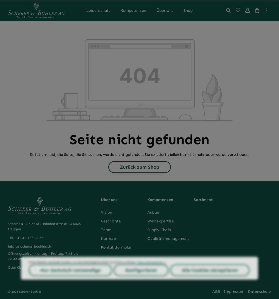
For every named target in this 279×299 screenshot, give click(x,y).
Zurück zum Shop (139, 167)
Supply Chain (159, 229)
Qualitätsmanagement (168, 238)
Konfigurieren (141, 279)
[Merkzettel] (238, 10)
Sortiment (203, 199)
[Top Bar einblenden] (266, 10)
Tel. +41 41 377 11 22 (25, 238)
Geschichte (111, 221)
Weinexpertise (160, 221)
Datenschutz (259, 291)
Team (106, 229)
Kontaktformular (116, 247)
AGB (216, 291)
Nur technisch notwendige (70, 279)
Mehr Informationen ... (152, 270)
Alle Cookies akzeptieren (210, 279)
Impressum (234, 291)
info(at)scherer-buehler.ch (29, 246)
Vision (106, 212)
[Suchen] (228, 10)
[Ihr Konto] (247, 10)
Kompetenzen (160, 199)
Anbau (153, 212)
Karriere (108, 238)
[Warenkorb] (257, 10)
